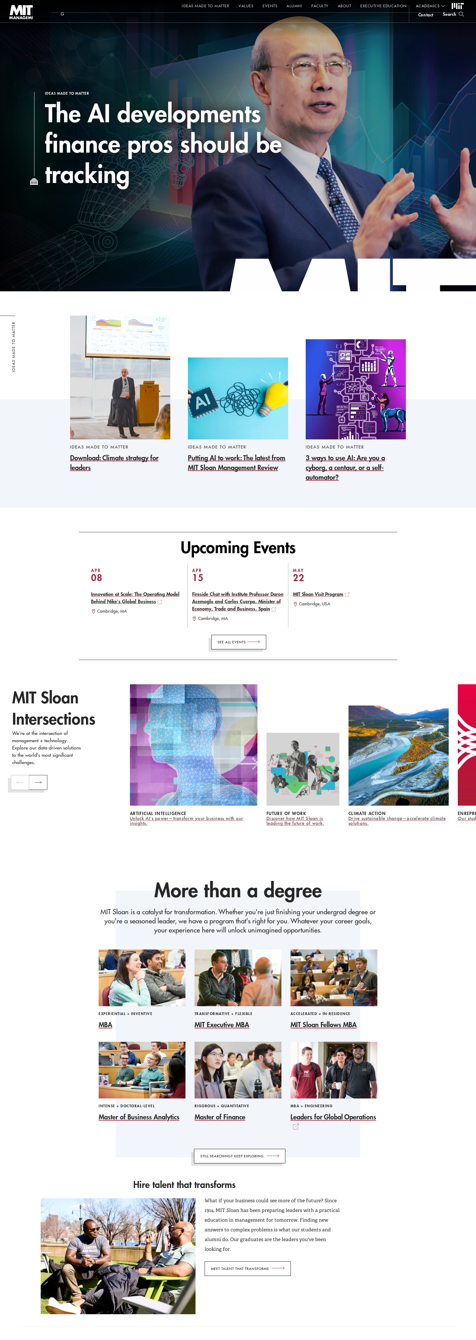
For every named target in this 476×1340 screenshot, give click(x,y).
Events (270, 5)
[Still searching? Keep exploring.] (239, 1156)
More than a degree (238, 890)
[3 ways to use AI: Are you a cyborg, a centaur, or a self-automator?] (356, 410)
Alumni (294, 5)
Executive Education (383, 5)
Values (246, 5)
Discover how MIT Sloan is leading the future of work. (295, 821)
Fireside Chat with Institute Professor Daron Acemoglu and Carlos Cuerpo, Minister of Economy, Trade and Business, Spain (238, 601)
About (345, 5)
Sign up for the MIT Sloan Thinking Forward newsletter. (206, 21)
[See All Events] (238, 642)
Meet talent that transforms (240, 1269)
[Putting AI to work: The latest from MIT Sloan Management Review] (238, 414)
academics (428, 5)
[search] (453, 21)
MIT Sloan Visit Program (318, 594)
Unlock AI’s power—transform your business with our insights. (186, 821)
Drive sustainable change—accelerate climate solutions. (397, 821)
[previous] (21, 782)
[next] (40, 782)
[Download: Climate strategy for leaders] (120, 394)
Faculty (320, 5)
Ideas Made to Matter (205, 5)
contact (425, 22)
